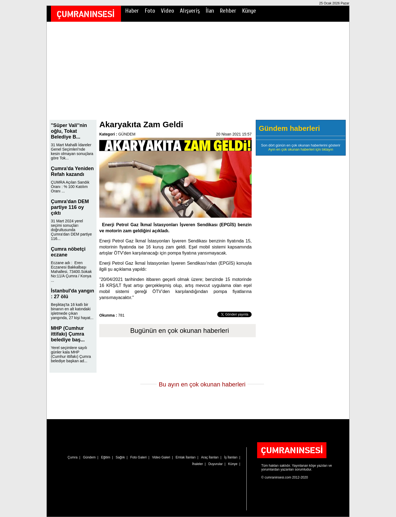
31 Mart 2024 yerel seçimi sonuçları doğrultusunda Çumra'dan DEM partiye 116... (71, 230)
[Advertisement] (198, 74)
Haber (132, 10)
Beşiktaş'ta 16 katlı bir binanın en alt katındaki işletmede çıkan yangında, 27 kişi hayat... (72, 311)
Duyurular (215, 464)
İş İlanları (231, 457)
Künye (249, 10)
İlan (210, 10)
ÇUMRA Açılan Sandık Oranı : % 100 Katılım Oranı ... (70, 186)
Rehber (228, 10)
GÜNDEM (126, 134)
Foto (150, 10)
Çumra (73, 457)
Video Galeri (161, 457)
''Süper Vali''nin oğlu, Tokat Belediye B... (69, 131)
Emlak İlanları (186, 457)
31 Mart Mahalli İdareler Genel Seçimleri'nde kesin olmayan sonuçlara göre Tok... (72, 151)
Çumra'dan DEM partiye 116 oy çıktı (70, 207)
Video (167, 10)
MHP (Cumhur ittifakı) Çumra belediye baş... (68, 333)
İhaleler (197, 464)
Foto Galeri (138, 457)
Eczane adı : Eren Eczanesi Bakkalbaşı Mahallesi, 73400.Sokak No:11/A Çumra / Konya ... (71, 272)
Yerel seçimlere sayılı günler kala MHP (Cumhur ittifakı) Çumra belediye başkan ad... (71, 354)
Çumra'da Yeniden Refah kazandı (72, 171)
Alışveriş (190, 10)
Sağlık (120, 457)
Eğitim (105, 457)
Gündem (89, 457)
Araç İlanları (210, 457)
